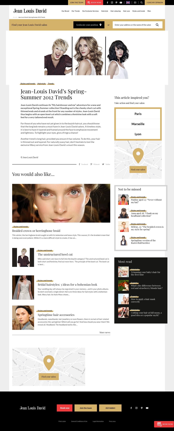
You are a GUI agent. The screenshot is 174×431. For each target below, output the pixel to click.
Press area (112, 417)
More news (104, 328)
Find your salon (138, 169)
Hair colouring (116, 11)
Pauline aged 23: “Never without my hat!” (146, 201)
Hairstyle (104, 11)
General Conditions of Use (79, 417)
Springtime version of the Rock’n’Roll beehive (143, 241)
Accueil (15, 17)
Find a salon (62, 417)
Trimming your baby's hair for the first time (145, 273)
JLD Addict (112, 404)
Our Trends (76, 11)
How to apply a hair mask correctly (143, 300)
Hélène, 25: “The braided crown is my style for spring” (147, 228)
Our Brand (65, 11)
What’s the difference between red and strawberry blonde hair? (147, 286)
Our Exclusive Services (90, 11)
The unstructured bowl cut (56, 251)
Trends (51, 84)
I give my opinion (155, 2)
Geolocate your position (89, 24)
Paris (138, 114)
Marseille (138, 124)
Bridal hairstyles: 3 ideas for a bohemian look (68, 281)
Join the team (76, 2)
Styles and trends (139, 11)
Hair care (126, 11)
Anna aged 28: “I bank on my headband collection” (144, 214)
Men (149, 11)
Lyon (138, 134)
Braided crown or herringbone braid (37, 227)
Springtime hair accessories (57, 311)
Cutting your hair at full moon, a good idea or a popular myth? (146, 314)
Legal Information (98, 417)
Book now (94, 2)
